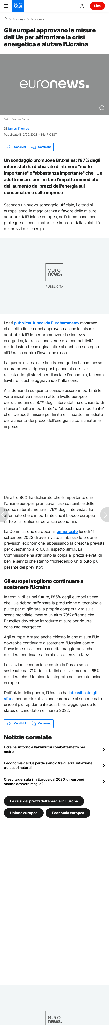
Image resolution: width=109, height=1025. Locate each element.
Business (18, 19)
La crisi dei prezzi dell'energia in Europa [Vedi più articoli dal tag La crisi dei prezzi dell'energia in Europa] (44, 801)
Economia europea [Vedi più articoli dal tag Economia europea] (68, 812)
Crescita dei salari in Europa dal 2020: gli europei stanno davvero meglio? (44, 781)
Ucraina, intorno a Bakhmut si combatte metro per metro (45, 749)
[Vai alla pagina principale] (18, 6)
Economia (37, 19)
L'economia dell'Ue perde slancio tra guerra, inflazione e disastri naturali (48, 765)
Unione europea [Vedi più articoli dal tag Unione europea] (24, 812)
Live (97, 6)
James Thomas (18, 128)
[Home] (5, 19)
